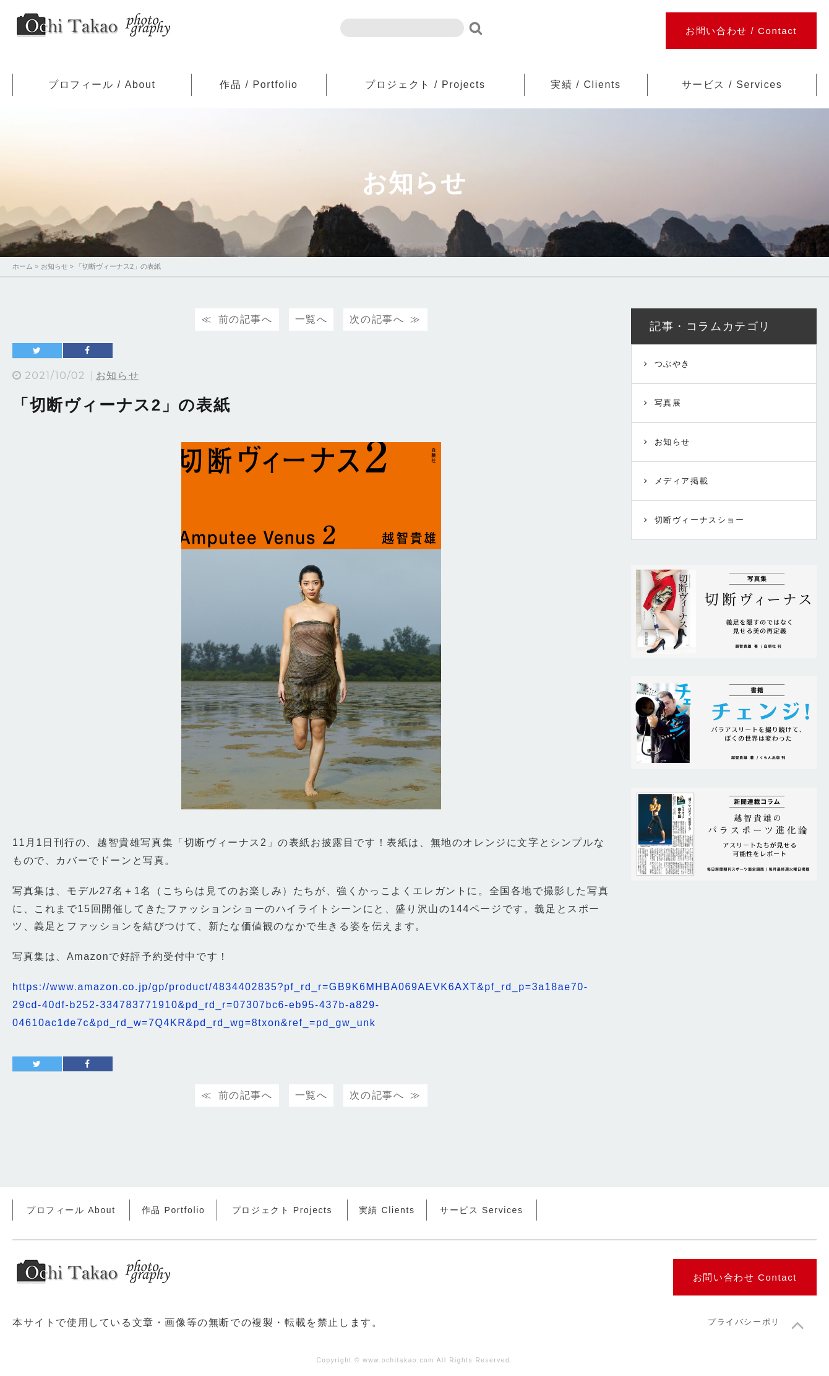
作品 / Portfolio (259, 84)
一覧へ (311, 319)
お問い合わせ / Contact (741, 30)
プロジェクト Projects (282, 1210)
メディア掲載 (682, 481)
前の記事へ (245, 319)
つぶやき (672, 363)
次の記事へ (377, 319)
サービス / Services (732, 84)
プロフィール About (71, 1210)
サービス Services (481, 1210)
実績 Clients (387, 1210)
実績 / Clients (586, 84)
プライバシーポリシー (753, 1321)
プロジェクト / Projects (425, 84)
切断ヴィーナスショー (700, 520)
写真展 (668, 402)
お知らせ (117, 376)
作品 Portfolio (173, 1210)
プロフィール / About (102, 84)
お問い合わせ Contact (745, 1277)
